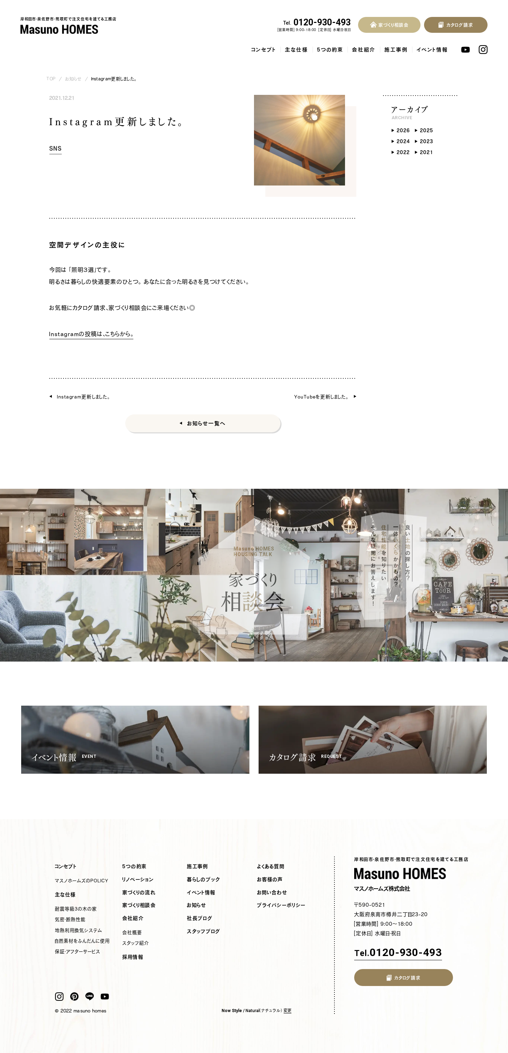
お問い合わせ (272, 892)
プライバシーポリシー (281, 905)
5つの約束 (330, 50)
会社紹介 (364, 50)
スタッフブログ (203, 931)
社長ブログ (200, 918)
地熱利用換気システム (78, 930)
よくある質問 (271, 866)
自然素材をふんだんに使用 (82, 941)
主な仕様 (296, 50)
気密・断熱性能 (70, 919)
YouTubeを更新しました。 (321, 397)
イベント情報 (432, 50)
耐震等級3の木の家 (76, 909)
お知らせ (73, 78)
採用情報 (133, 957)
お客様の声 (270, 879)
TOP (51, 78)
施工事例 (396, 50)
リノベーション (138, 879)
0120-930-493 (317, 23)
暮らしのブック (203, 879)
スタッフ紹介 (135, 943)
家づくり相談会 (139, 905)
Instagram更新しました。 (83, 397)
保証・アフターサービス (78, 951)
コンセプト (264, 50)
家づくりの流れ (139, 892)
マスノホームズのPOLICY (82, 880)
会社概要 (132, 932)
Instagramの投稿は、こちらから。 (91, 333)
